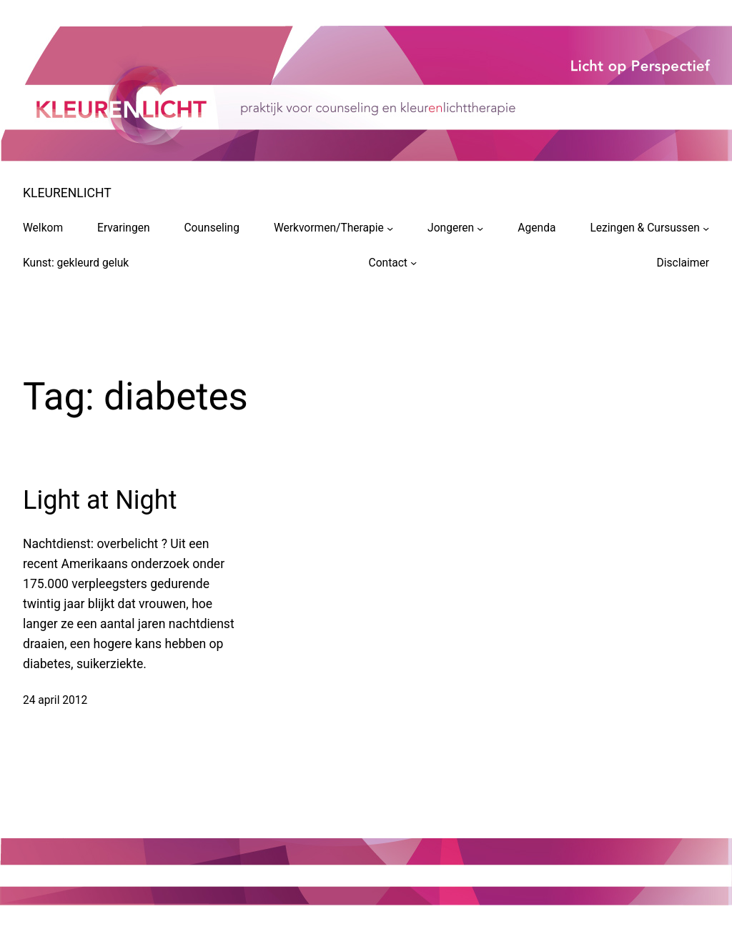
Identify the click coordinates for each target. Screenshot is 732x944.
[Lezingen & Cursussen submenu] (706, 227)
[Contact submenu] (413, 262)
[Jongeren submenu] (480, 227)
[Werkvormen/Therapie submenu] (390, 227)
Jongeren (450, 228)
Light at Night (100, 500)
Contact (388, 263)
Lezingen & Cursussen (644, 228)
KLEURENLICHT (67, 193)
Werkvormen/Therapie (329, 228)
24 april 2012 (55, 700)
